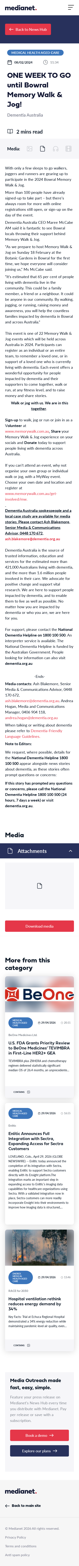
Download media (39, 926)
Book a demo (39, 1435)
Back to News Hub (28, 29)
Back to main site (23, 1506)
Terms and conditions (20, 1546)
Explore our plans (39, 1450)
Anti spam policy (17, 1554)
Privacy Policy (15, 1537)
